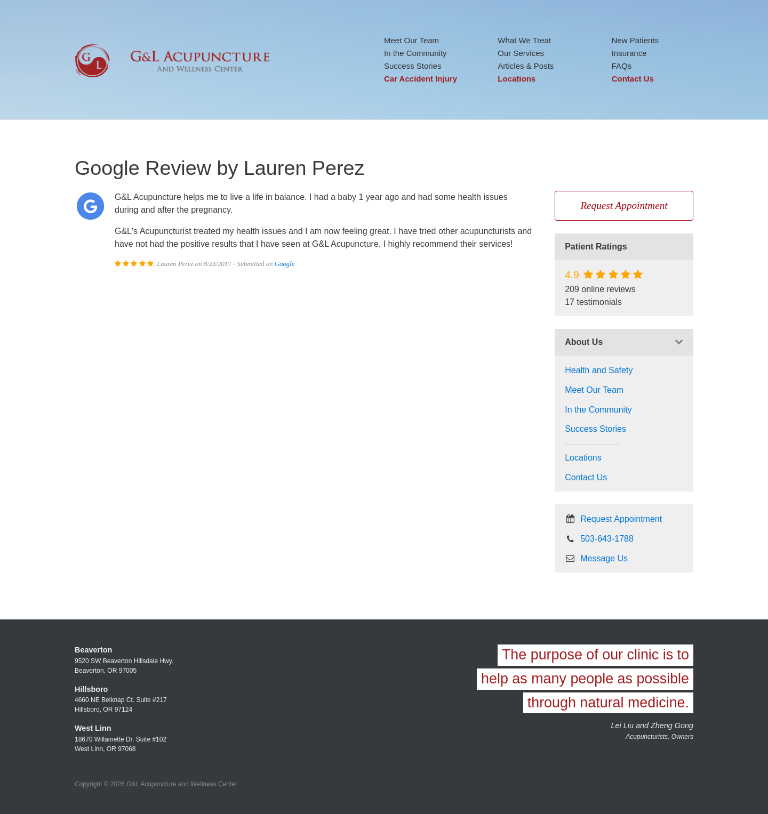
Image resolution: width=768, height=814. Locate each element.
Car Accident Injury (420, 78)
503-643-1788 (599, 538)
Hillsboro (91, 689)
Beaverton (93, 650)
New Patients (635, 40)
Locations (516, 78)
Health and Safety (599, 370)
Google (285, 264)
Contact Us (633, 78)
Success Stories (413, 65)
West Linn (93, 728)
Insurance (629, 53)
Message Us (596, 558)
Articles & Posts (526, 65)
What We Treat (524, 40)
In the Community (415, 53)
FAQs (622, 65)
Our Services (521, 53)
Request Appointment (623, 205)
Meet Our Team (411, 40)
